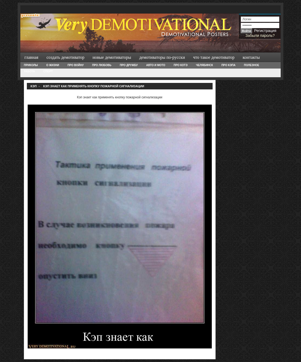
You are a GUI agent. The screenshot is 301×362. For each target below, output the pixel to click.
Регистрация (265, 30)
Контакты (251, 57)
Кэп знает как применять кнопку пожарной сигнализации (93, 86)
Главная (31, 57)
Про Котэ (180, 65)
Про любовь (101, 65)
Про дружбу (129, 65)
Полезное (251, 65)
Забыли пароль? (260, 35)
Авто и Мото (155, 65)
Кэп (34, 86)
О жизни (52, 65)
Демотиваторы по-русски (162, 57)
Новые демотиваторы (111, 57)
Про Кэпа (228, 65)
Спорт (48, 71)
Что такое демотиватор (214, 57)
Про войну (76, 65)
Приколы (31, 65)
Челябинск (204, 65)
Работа (29, 71)
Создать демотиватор (65, 57)
